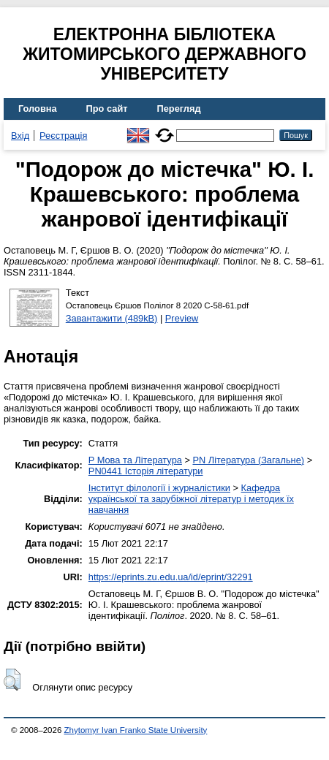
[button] (12, 680)
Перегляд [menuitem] (179, 108)
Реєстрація (63, 135)
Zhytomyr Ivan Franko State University (136, 730)
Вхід (20, 135)
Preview (182, 318)
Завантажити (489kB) (112, 318)
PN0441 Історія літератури (145, 471)
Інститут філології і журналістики (159, 487)
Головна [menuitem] (37, 108)
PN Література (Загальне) (248, 460)
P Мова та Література (135, 460)
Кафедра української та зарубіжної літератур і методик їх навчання (191, 498)
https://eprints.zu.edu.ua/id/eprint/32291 (170, 576)
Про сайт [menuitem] (107, 108)
